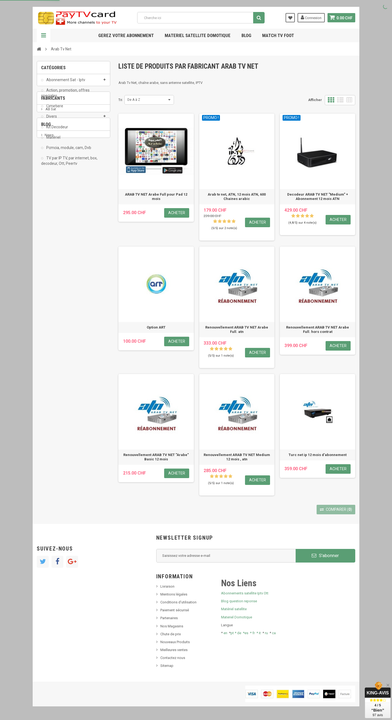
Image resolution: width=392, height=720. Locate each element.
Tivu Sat (51, 316)
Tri (120, 100)
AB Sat (50, 203)
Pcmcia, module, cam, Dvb (68, 151)
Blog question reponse (239, 601)
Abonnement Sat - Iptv (65, 83)
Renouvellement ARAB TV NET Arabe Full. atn (236, 329)
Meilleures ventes (174, 650)
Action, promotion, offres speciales (65, 96)
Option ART (156, 327)
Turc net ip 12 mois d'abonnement (318, 455)
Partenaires (169, 618)
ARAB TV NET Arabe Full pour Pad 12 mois (156, 196)
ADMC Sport (55, 211)
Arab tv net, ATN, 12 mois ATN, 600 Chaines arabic (237, 196)
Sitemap (166, 666)
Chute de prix (170, 634)
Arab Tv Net (54, 228)
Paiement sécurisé (174, 610)
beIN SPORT (54, 236)
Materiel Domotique (236, 617)
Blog (246, 35)
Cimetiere (54, 110)
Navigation (43, 35)
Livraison (167, 586)
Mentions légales (173, 594)
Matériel (52, 141)
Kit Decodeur (56, 130)
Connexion (311, 17)
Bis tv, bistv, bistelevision (64, 308)
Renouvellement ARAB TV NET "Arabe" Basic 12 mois (156, 457)
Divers (51, 120)
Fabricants (53, 189)
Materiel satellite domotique (198, 35)
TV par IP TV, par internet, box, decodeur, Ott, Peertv (69, 164)
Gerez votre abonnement (126, 35)
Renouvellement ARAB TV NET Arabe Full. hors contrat (317, 329)
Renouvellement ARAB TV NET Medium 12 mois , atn (237, 457)
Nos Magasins (171, 626)
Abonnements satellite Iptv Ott (244, 593)
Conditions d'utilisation (178, 602)
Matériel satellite (234, 609)
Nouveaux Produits (175, 642)
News (49, 283)
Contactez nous (172, 658)
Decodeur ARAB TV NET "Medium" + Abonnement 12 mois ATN (317, 196)
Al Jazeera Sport (58, 220)
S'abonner (325, 555)
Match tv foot (278, 35)
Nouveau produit (58, 292)
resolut (50, 325)
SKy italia (52, 300)
